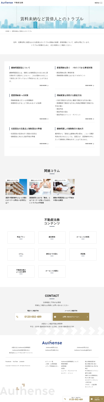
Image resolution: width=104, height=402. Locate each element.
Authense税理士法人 (52, 347)
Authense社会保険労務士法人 (21, 350)
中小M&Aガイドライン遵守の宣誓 (91, 372)
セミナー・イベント (67, 373)
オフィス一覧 (49, 361)
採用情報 (63, 366)
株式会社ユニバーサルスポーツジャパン (21, 353)
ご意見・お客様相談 (51, 364)
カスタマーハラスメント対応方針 (91, 381)
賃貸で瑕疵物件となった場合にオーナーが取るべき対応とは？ (16, 200)
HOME (7, 31)
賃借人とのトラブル (12, 180)
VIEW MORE (44, 85)
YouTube (15, 361)
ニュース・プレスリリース (69, 370)
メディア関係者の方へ (51, 366)
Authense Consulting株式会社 (83, 350)
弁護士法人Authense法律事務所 (21, 347)
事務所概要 (64, 364)
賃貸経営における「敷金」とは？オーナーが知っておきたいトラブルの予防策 (39, 200)
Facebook (8, 361)
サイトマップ (89, 387)
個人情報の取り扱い (91, 364)
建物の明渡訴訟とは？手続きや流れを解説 (63, 199)
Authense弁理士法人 (83, 347)
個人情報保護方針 (90, 361)
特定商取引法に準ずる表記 (91, 367)
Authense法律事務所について (69, 361)
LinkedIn (21, 361)
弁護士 (63, 368)
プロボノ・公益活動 (91, 384)
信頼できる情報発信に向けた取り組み (91, 376)
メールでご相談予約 (97, 398)
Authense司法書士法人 (52, 350)
